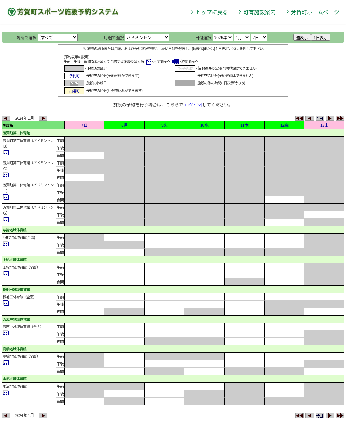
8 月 (124, 125)
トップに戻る (212, 12)
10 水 (204, 125)
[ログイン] (192, 104)
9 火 (164, 125)
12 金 (284, 125)
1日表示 (321, 37)
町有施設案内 (259, 12)
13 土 (324, 125)
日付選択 (203, 37)
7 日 (84, 125)
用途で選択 (114, 37)
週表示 (302, 37)
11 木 (244, 125)
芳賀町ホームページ (315, 12)
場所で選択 (27, 37)
